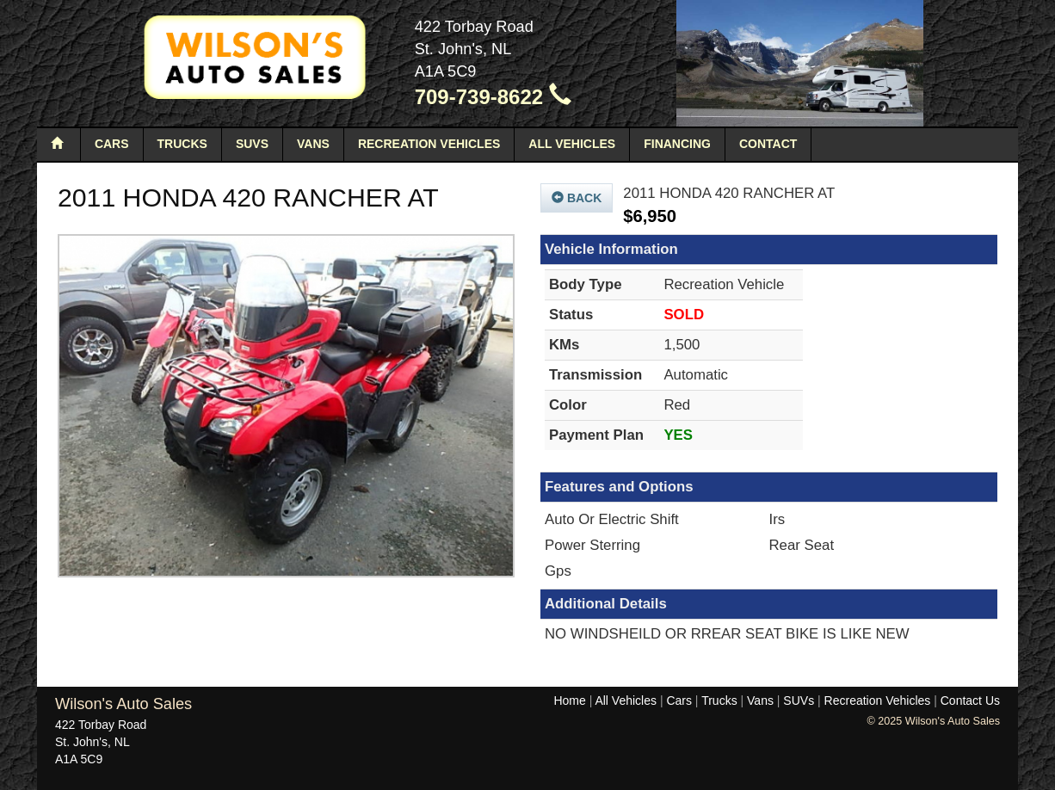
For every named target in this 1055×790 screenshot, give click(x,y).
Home (569, 700)
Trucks (182, 144)
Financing (677, 144)
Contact (768, 144)
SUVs (252, 144)
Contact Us (970, 700)
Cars (112, 144)
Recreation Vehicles (429, 144)
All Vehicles (571, 144)
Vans (313, 144)
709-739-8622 (493, 96)
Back (577, 198)
